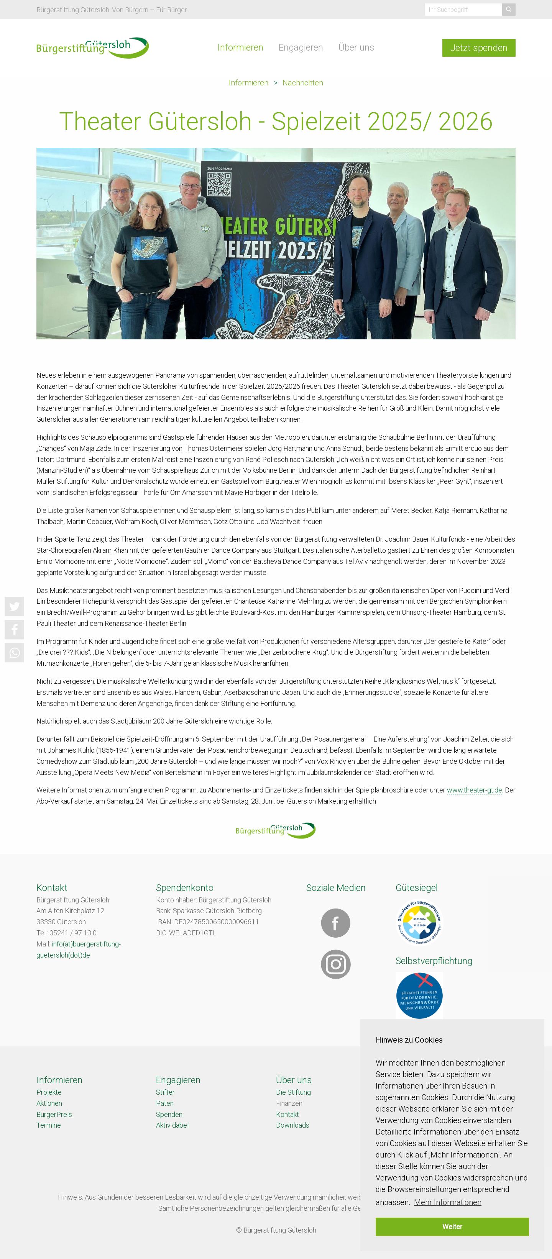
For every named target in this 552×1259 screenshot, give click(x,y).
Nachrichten (303, 82)
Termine (48, 1125)
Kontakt (287, 1114)
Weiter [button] (452, 1227)
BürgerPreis (54, 1114)
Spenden (169, 1114)
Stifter (165, 1092)
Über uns (356, 47)
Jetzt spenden (479, 48)
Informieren (240, 47)
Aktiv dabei (172, 1125)
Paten (165, 1103)
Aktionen (49, 1103)
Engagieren (301, 47)
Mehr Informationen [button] (447, 1202)
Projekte (49, 1092)
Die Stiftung (293, 1092)
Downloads (292, 1125)
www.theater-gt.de (474, 790)
